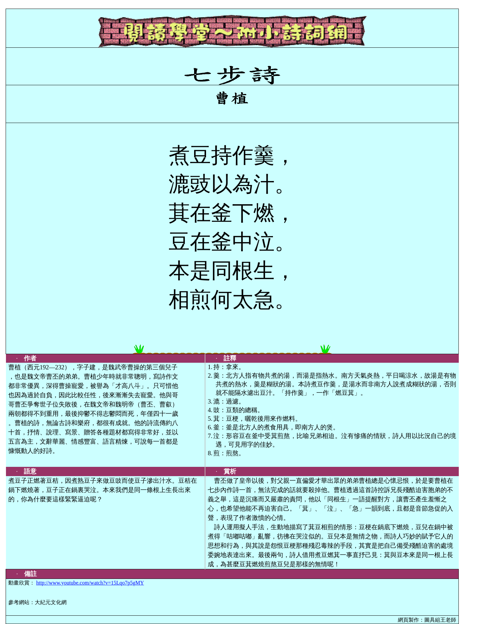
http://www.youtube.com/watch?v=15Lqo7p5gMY (90, 583)
